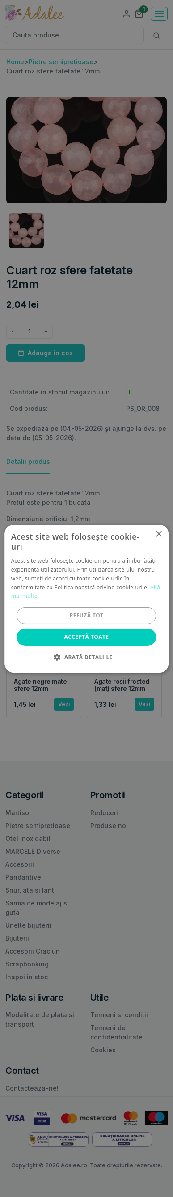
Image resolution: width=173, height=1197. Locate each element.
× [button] (158, 534)
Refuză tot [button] (86, 615)
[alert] (86, 598)
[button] (86, 657)
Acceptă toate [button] (86, 637)
